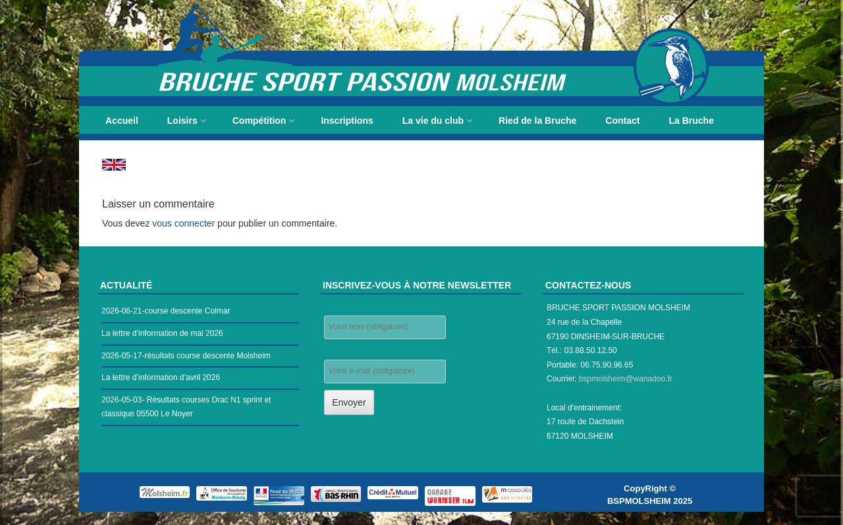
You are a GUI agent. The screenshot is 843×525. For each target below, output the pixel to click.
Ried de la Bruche (537, 120)
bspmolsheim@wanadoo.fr (625, 378)
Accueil (121, 120)
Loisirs (182, 120)
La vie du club (433, 120)
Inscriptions (347, 120)
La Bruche (690, 120)
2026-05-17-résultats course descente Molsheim (186, 355)
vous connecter (183, 223)
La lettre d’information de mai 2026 (162, 333)
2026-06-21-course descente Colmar (165, 311)
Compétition (259, 120)
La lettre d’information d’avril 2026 (160, 377)
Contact (622, 120)
